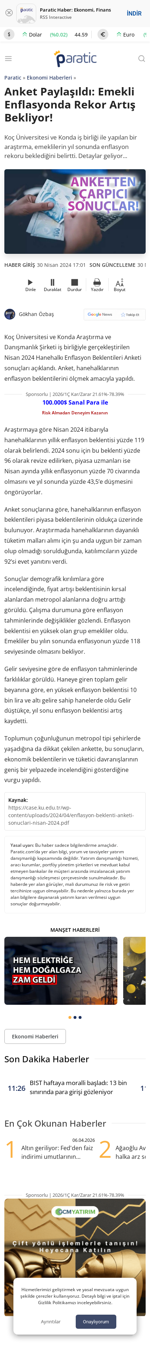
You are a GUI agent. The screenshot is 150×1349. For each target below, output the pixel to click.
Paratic (12, 77)
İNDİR (134, 13)
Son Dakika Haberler (46, 1059)
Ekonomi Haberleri (49, 77)
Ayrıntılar (51, 1321)
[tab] (69, 1017)
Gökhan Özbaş (36, 314)
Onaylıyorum (96, 1321)
